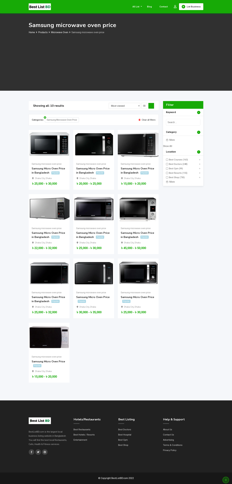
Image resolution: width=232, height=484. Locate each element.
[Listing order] (124, 106)
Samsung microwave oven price (47, 164)
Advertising (168, 440)
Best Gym (123, 440)
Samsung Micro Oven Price (93, 297)
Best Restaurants (82, 429)
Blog (149, 6)
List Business (191, 6)
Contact (164, 6)
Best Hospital (124, 434)
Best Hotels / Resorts (84, 434)
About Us (167, 429)
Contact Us (168, 434)
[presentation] (183, 122)
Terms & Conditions (172, 445)
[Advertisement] (116, 56)
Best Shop (123, 445)
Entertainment (80, 440)
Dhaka (49, 178)
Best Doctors (124, 429)
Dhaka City (40, 178)
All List (135, 6)
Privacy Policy (169, 450)
